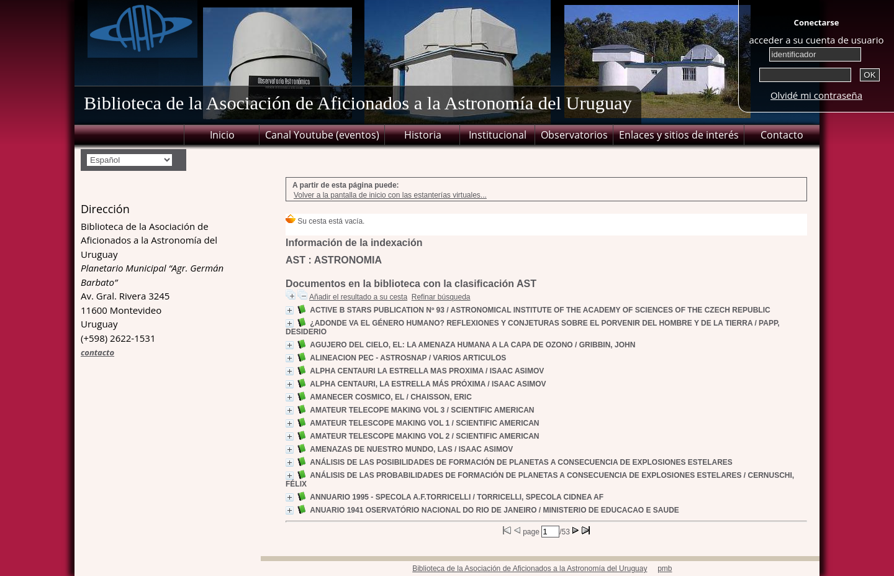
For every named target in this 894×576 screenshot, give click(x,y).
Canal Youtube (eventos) (322, 135)
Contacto (782, 135)
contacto (97, 352)
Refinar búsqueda (441, 297)
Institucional (497, 135)
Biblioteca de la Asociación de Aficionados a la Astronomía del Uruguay (529, 568)
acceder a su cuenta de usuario (816, 40)
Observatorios (574, 135)
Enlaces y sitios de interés (679, 135)
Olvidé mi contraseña (816, 95)
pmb (664, 568)
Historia (422, 135)
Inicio (222, 135)
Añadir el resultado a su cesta (358, 297)
